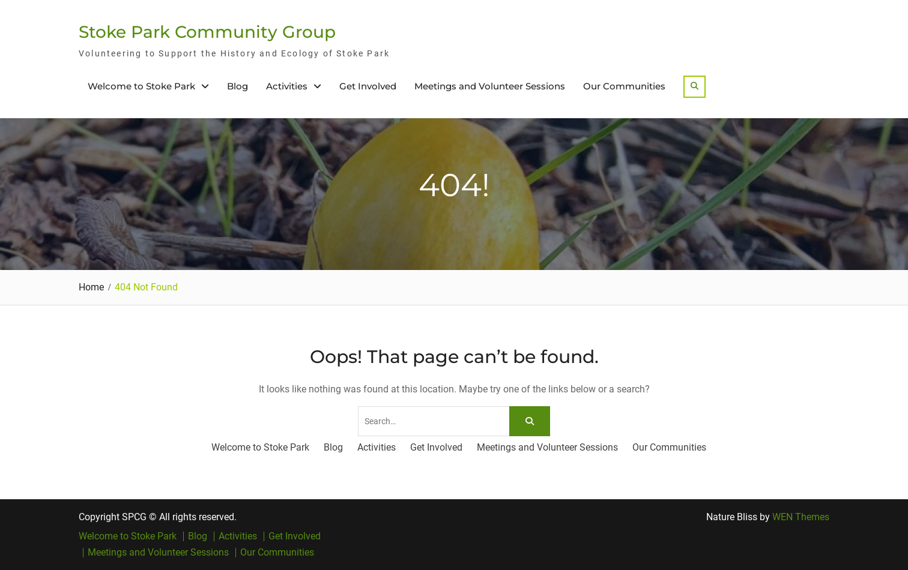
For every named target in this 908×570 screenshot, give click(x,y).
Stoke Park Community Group (207, 32)
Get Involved (367, 86)
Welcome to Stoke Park (141, 86)
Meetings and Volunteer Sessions (489, 86)
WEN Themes (800, 517)
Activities (286, 86)
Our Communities (624, 86)
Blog (237, 86)
